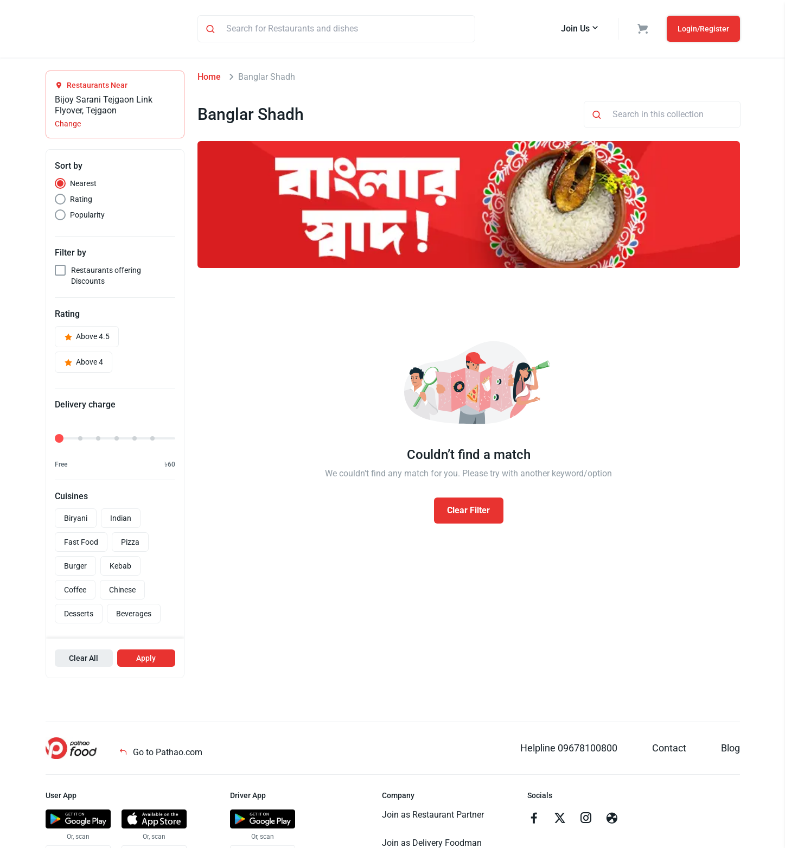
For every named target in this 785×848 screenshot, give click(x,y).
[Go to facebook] (533, 820)
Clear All (83, 659)
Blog (730, 749)
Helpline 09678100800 (568, 749)
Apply (146, 659)
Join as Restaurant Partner (433, 816)
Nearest (83, 185)
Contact (669, 749)
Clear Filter (468, 512)
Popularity (87, 216)
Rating (81, 200)
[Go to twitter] (559, 820)
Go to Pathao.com (160, 754)
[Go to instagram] (585, 820)
